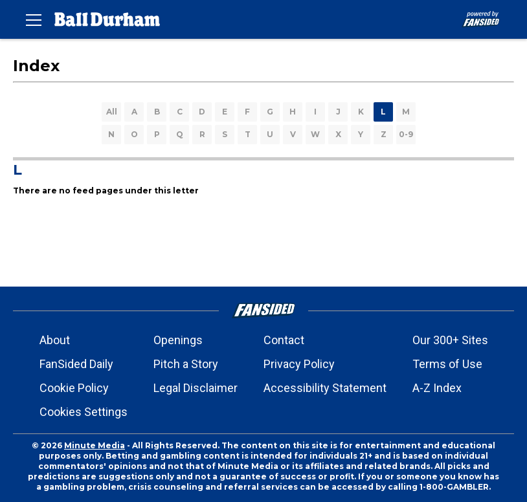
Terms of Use (447, 364)
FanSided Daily (76, 364)
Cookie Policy (74, 388)
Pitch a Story (185, 364)
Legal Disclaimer (195, 388)
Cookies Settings (83, 412)
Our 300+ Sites (450, 340)
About (54, 340)
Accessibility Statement (325, 388)
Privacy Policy (299, 364)
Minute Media (94, 445)
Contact (284, 340)
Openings (178, 340)
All (111, 111)
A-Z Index (437, 388)
